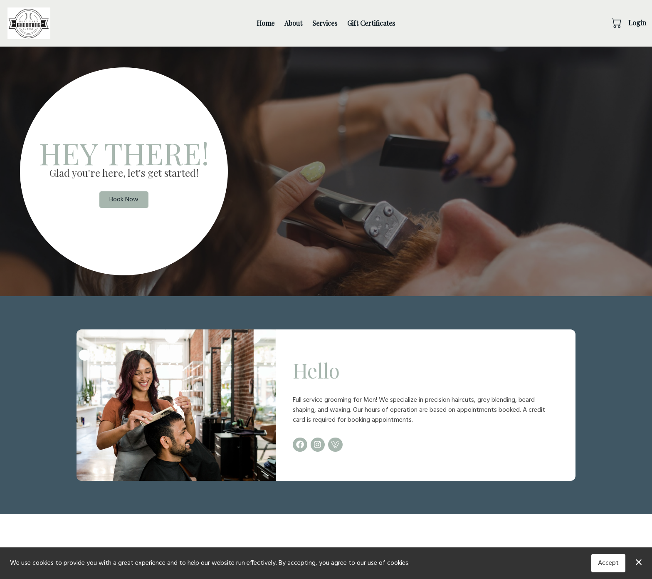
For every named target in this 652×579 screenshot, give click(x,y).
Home (265, 23)
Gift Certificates (371, 23)
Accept (608, 563)
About (293, 23)
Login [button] (637, 22)
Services (324, 23)
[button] (617, 23)
